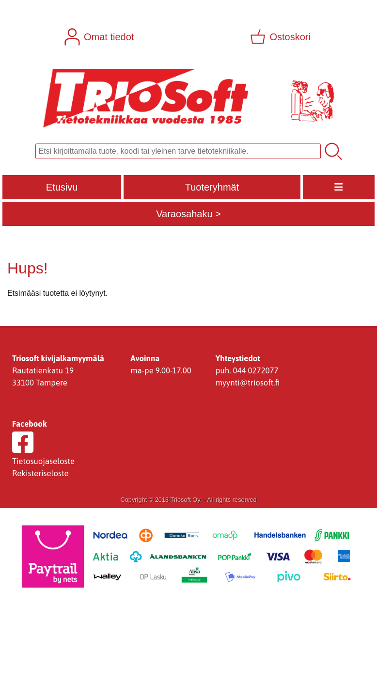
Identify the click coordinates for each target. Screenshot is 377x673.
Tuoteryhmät (212, 187)
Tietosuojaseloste (43, 461)
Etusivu (62, 187)
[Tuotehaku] (178, 151)
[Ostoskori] (281, 37)
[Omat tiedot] (100, 37)
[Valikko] (339, 187)
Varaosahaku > (188, 213)
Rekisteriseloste (40, 473)
